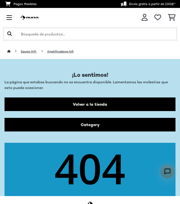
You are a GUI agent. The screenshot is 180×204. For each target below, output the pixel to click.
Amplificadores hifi (60, 51)
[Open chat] (167, 171)
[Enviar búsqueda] (9, 34)
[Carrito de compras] (171, 17)
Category (90, 124)
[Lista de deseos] (157, 17)
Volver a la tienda (90, 104)
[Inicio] (14, 51)
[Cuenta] (145, 17)
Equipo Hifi (29, 51)
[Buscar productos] (90, 34)
